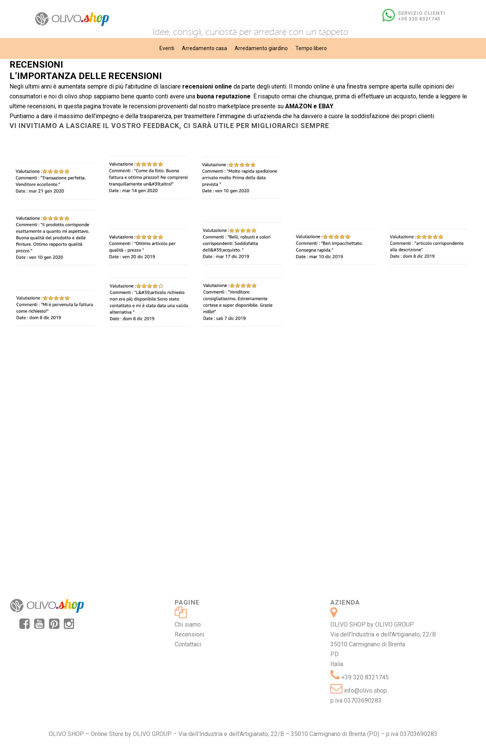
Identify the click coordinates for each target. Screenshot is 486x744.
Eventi (166, 48)
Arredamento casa (204, 48)
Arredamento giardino (261, 48)
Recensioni (189, 634)
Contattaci (188, 644)
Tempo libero (311, 48)
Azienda (345, 602)
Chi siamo (188, 624)
